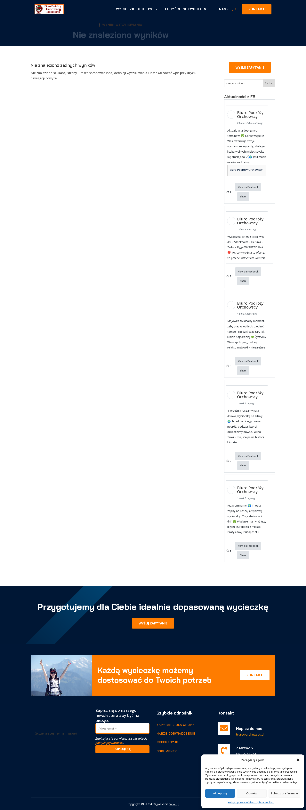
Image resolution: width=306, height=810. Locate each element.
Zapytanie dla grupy (175, 724)
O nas (220, 9)
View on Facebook (248, 187)
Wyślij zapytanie (250, 67)
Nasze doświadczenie (176, 733)
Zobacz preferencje (284, 793)
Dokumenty (167, 751)
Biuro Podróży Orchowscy (246, 170)
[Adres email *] (122, 728)
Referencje (167, 742)
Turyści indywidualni (186, 9)
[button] (298, 760)
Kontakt (256, 9)
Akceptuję (220, 793)
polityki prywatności (109, 742)
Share (243, 196)
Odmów (251, 793)
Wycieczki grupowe (135, 9)
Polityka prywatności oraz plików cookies (251, 802)
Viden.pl (174, 803)
